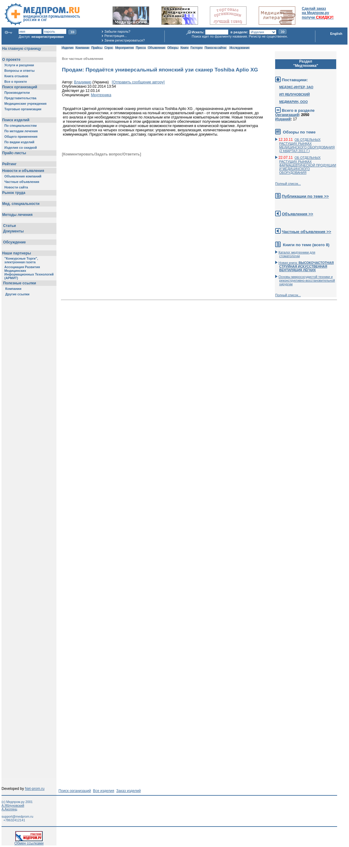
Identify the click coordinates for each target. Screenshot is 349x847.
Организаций (287, 115)
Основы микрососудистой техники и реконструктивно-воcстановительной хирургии (307, 280)
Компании (82, 47)
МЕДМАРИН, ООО (293, 102)
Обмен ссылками (29, 841)
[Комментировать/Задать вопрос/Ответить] (101, 154)
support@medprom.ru (17, 816)
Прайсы (97, 47)
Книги (184, 47)
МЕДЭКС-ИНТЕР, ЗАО (296, 87)
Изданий (283, 119)
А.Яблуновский (13, 805)
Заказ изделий (128, 791)
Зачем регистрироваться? (124, 40)
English (336, 33)
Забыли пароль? (117, 31)
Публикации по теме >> (305, 196)
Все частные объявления (82, 58)
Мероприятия (124, 47)
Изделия (67, 47)
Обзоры (173, 47)
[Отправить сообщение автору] (138, 82)
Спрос (108, 47)
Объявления (156, 47)
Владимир (83, 82)
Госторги (196, 47)
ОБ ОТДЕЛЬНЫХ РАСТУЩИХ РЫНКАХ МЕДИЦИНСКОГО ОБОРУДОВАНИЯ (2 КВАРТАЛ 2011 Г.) (307, 145)
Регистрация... (115, 36)
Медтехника (101, 95)
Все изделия (103, 791)
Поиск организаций (75, 791)
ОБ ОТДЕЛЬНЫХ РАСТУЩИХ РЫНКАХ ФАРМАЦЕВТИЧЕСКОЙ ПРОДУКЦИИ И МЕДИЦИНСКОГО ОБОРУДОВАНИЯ (307, 165)
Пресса (140, 47)
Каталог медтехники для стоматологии (297, 254)
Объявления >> (297, 214)
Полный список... (288, 183)
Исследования (239, 47)
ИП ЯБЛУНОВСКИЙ (294, 94)
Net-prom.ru (35, 789)
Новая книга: (306, 266)
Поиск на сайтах (215, 47)
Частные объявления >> (306, 231)
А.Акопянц (9, 809)
